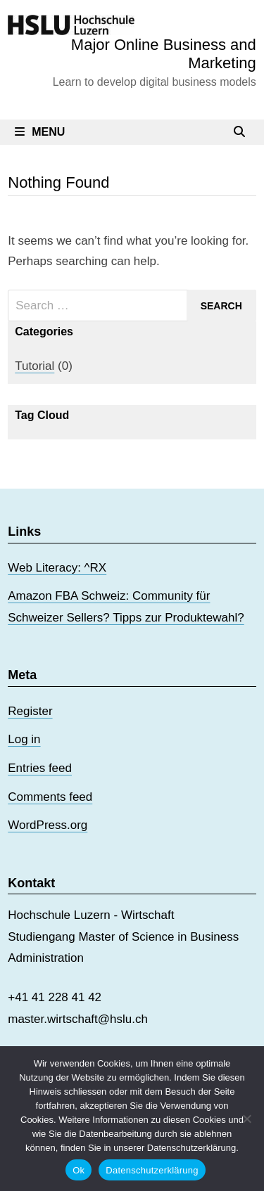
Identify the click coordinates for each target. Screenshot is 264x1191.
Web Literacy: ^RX (57, 567)
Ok (78, 1170)
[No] (246, 1119)
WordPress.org (47, 825)
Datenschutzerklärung (152, 1170)
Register (30, 711)
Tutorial (34, 366)
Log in (24, 739)
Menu (40, 132)
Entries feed (40, 768)
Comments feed (50, 797)
